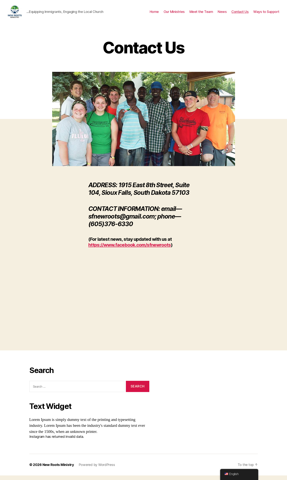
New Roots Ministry (58, 469)
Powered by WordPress (97, 469)
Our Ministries (174, 14)
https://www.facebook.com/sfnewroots (129, 249)
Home (154, 14)
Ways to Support (266, 14)
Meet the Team (201, 14)
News (222, 14)
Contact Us (240, 14)
